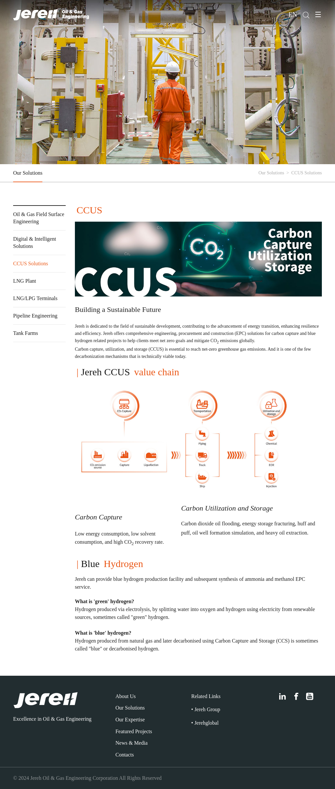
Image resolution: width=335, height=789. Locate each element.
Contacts (124, 754)
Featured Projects (133, 731)
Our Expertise (130, 719)
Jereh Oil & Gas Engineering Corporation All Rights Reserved (96, 778)
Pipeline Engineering (35, 315)
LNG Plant (24, 281)
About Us (125, 696)
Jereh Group (207, 709)
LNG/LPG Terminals (35, 298)
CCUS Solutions (30, 263)
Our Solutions (27, 173)
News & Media (131, 743)
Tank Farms (25, 333)
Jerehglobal (206, 723)
